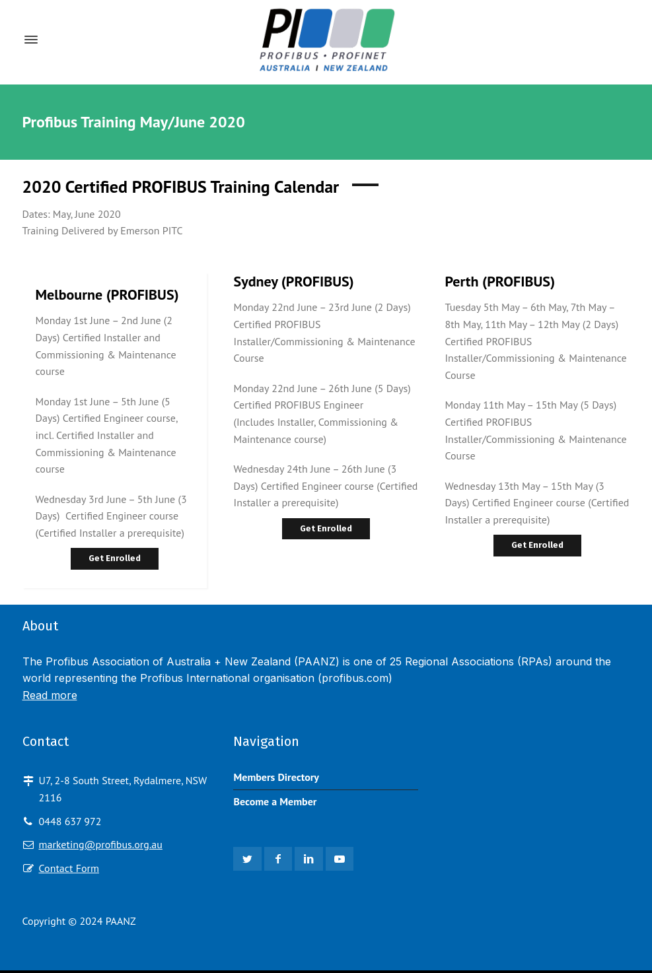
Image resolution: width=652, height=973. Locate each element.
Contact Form (69, 868)
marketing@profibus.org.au (101, 844)
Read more (49, 695)
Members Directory (276, 777)
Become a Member (274, 801)
